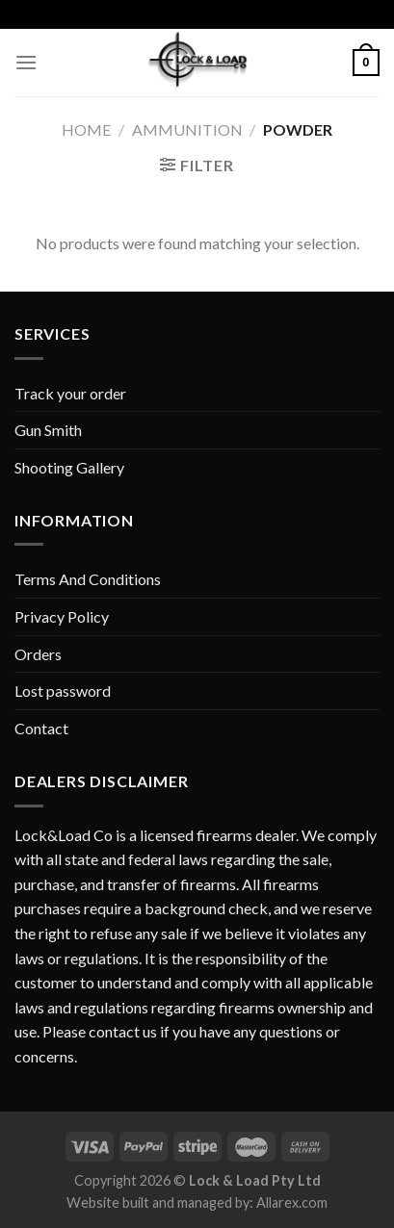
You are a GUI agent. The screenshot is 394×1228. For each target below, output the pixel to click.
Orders (38, 654)
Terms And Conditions (87, 579)
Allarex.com (292, 1202)
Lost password (62, 690)
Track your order (70, 393)
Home (86, 129)
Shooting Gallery (69, 467)
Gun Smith (48, 430)
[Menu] (26, 62)
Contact (41, 728)
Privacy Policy (61, 616)
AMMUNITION (187, 129)
